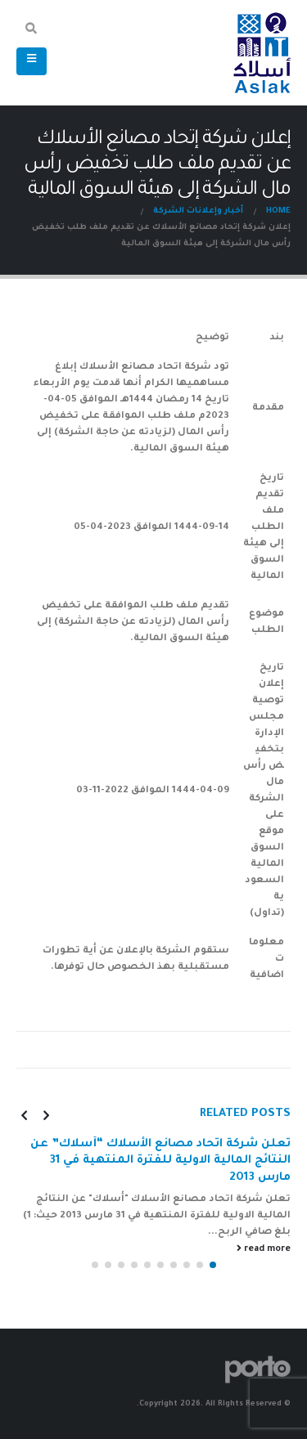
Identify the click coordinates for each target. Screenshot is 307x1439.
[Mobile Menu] (31, 61)
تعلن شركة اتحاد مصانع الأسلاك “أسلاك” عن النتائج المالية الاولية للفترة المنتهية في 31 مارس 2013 (160, 1161)
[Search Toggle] (31, 31)
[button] (212, 1264)
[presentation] (45, 1115)
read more (264, 1249)
